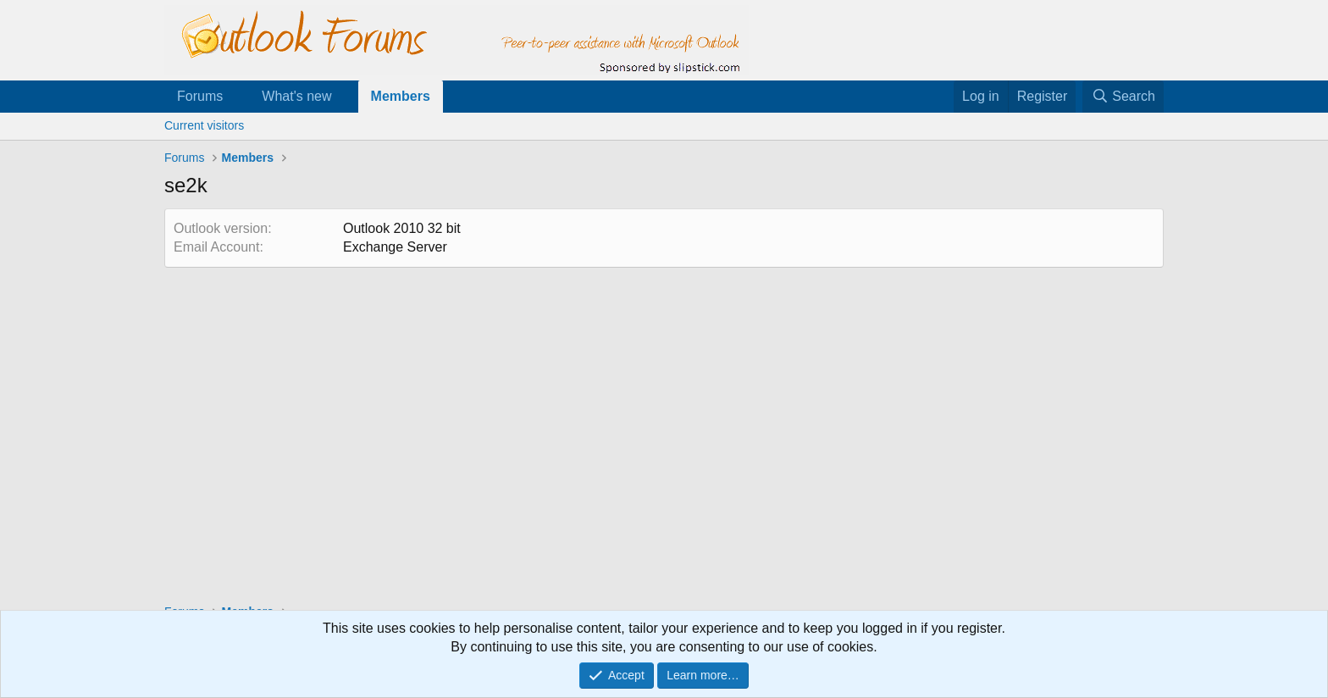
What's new (296, 96)
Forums (200, 96)
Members (400, 96)
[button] (236, 96)
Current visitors (204, 125)
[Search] (1123, 96)
